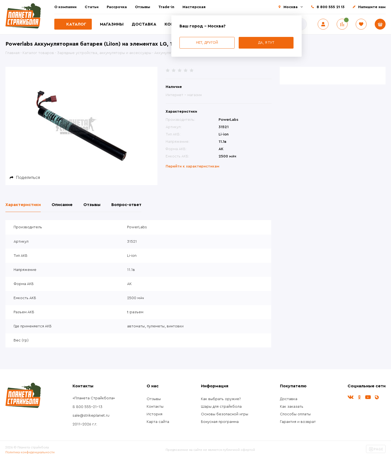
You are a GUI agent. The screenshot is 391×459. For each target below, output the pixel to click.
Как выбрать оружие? (221, 399)
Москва (290, 7)
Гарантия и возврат (298, 422)
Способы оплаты (295, 414)
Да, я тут (266, 42)
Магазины (112, 24)
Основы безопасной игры (224, 414)
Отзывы (142, 7)
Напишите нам (372, 7)
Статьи (92, 7)
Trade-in (166, 7)
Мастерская (194, 7)
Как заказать (291, 407)
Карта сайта (158, 422)
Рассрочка (117, 7)
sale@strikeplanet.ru (90, 415)
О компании (65, 7)
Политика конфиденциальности (30, 452)
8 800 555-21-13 (87, 407)
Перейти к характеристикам (192, 166)
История (154, 414)
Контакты (155, 407)
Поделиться (28, 177)
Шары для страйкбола (221, 407)
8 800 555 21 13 (331, 7)
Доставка (144, 24)
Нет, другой (207, 42)
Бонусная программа (220, 422)
